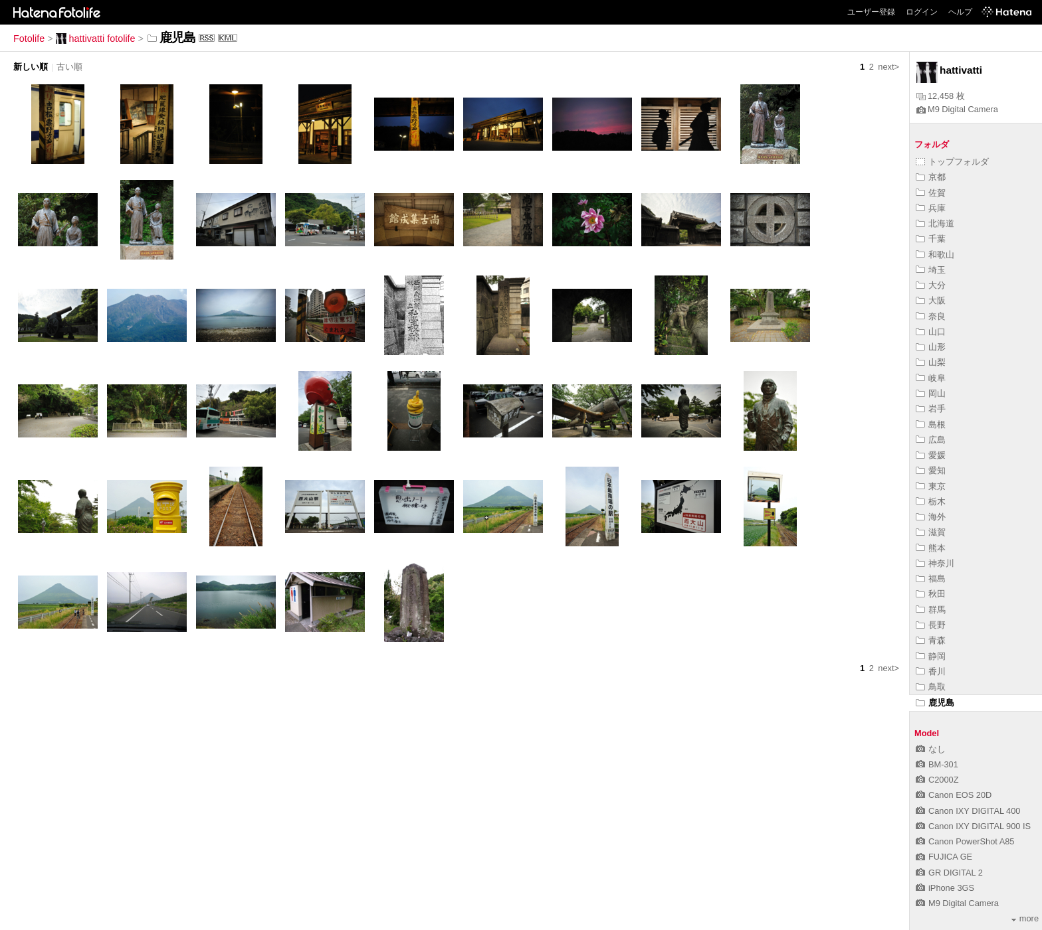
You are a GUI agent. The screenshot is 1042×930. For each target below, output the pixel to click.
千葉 (931, 239)
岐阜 (931, 378)
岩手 (931, 409)
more (1025, 918)
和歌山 (935, 255)
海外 (931, 517)
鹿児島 (935, 703)
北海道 (935, 223)
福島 (931, 578)
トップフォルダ (952, 162)
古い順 (69, 67)
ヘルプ (960, 12)
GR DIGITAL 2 (949, 873)
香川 (931, 671)
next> (888, 67)
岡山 (931, 393)
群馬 (931, 610)
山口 (931, 332)
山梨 (931, 362)
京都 (931, 177)
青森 (931, 640)
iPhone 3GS (945, 888)
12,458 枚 (940, 96)
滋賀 (931, 532)
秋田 (931, 594)
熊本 (931, 548)
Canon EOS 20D (953, 795)
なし (931, 749)
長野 (931, 625)
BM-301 (937, 764)
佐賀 (931, 193)
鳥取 (931, 687)
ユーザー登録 (871, 12)
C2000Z (937, 780)
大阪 (931, 300)
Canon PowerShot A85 (965, 841)
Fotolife (29, 38)
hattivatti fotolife (96, 38)
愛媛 (931, 455)
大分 (931, 285)
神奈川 (935, 563)
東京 (931, 486)
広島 (931, 440)
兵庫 (931, 208)
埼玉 (931, 270)
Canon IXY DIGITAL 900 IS (973, 826)
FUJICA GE (944, 857)
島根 (931, 424)
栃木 (931, 501)
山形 (931, 347)
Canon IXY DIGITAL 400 (968, 811)
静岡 (931, 656)
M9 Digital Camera (957, 109)
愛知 (931, 470)
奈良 (931, 316)
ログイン (922, 12)
